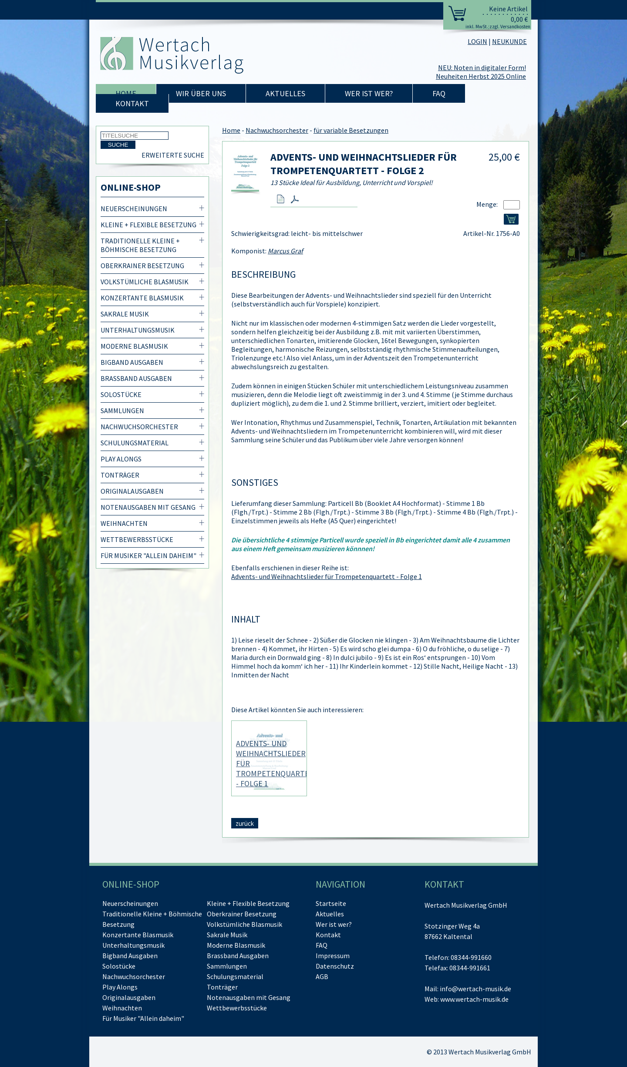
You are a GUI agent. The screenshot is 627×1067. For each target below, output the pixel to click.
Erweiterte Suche (173, 155)
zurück (245, 823)
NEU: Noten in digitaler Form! (482, 67)
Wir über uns (201, 93)
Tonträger (120, 475)
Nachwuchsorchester (139, 426)
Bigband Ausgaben (132, 362)
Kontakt (132, 103)
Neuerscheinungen (134, 208)
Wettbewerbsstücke (137, 539)
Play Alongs (121, 458)
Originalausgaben (132, 491)
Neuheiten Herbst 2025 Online (481, 76)
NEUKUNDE (509, 41)
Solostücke (121, 394)
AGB (322, 976)
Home (125, 93)
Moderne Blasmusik (134, 346)
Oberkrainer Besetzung (142, 265)
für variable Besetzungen (351, 130)
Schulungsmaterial (135, 442)
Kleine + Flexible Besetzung (148, 224)
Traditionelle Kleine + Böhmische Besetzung (140, 245)
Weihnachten (124, 523)
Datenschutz (335, 966)
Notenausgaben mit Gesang (148, 507)
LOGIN (477, 41)
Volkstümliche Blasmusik (145, 281)
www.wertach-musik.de (474, 999)
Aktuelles (285, 93)
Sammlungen (122, 410)
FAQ (438, 93)
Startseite (331, 903)
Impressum (333, 955)
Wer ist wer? (369, 93)
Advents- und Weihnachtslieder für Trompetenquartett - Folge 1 (326, 576)
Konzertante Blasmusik (142, 297)
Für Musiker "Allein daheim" (148, 555)
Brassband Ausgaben (136, 378)
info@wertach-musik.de (475, 988)
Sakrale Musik (125, 314)
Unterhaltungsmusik (138, 330)
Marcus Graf (285, 250)
